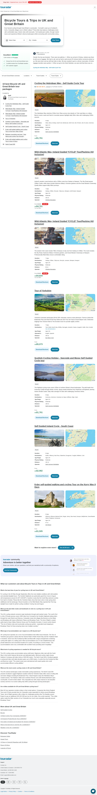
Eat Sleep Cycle (49, 338)
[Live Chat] (93, 791)
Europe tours (7, 11)
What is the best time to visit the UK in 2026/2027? (15, 724)
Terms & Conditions (29, 791)
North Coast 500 (10, 144)
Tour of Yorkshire (10, 118)
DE (8, 782)
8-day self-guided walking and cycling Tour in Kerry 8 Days (16, 140)
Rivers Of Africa (5, 745)
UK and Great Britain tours (16, 11)
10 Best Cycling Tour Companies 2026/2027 (13, 716)
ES (14, 782)
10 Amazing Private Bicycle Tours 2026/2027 (13, 718)
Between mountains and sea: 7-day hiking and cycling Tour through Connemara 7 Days (15, 135)
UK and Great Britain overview (11, 75)
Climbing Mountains (50, 200)
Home (1, 11)
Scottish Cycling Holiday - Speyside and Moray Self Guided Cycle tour (17, 122)
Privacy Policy (12, 791)
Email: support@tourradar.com (8, 775)
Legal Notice (3, 791)
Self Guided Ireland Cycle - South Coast (17, 126)
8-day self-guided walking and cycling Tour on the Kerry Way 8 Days (16, 130)
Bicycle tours (25, 11)
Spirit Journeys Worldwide (52, 131)
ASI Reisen (48, 524)
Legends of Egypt (5, 748)
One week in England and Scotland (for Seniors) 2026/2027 (17, 721)
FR (19, 782)
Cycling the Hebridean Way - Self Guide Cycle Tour (47, 67)
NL (25, 782)
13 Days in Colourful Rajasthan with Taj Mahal (13, 742)
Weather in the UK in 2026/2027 (9, 727)
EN (3, 782)
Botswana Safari (5, 736)
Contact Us (3, 765)
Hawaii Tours (4, 739)
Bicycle (2, 713)
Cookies (20, 791)
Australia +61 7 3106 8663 (7, 772)
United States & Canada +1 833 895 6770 (11, 767)
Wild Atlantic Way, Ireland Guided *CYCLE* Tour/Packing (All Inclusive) (16, 109)
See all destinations (50, 329)
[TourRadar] (6, 7)
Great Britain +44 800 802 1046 (8, 770)
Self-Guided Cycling (6, 710)
